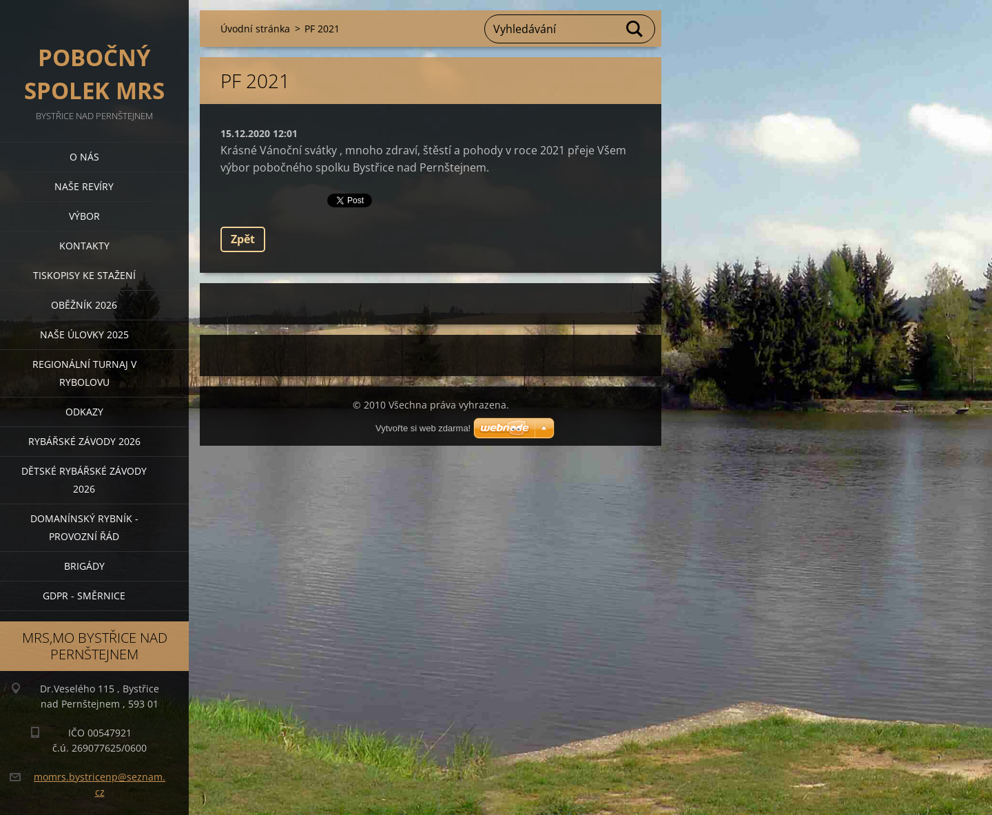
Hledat (635, 29)
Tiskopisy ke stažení (84, 275)
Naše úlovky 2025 (84, 334)
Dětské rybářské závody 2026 (84, 479)
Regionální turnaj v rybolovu (84, 373)
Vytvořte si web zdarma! (423, 428)
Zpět (243, 239)
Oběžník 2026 (84, 304)
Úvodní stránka (255, 28)
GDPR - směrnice (84, 595)
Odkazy (84, 411)
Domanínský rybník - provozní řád (84, 527)
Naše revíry (84, 186)
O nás (84, 156)
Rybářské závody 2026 (84, 441)
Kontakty (84, 245)
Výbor (84, 216)
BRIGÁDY (84, 565)
